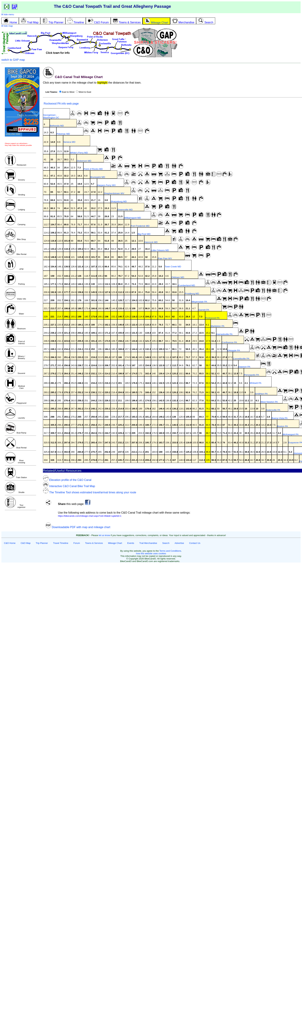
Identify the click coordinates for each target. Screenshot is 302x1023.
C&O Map (25, 543)
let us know (104, 535)
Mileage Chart (115, 543)
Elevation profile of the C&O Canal (67, 479)
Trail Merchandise (148, 543)
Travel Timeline (60, 543)
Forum (77, 543)
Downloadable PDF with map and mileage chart (77, 527)
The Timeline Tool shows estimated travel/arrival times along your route (89, 492)
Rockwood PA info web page (61, 103)
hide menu (7, 14)
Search (165, 543)
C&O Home (9, 543)
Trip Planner (42, 543)
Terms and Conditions (170, 551)
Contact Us (194, 543)
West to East (85, 92)
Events (130, 543)
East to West (68, 92)
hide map (7, 26)
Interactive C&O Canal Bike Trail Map (69, 486)
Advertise (179, 543)
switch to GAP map (13, 59)
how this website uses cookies (151, 553)
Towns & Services (94, 543)
